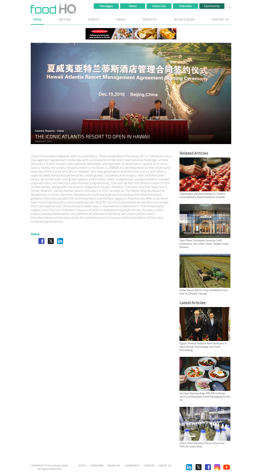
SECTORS (65, 19)
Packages (106, 6)
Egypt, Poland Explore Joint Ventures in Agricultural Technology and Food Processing (203, 347)
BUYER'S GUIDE (184, 19)
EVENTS (93, 19)
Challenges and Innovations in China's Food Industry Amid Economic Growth (202, 195)
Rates (133, 6)
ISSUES (121, 19)
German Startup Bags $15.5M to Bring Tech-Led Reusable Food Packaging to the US (204, 397)
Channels (185, 6)
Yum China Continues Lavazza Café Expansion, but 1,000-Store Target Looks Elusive (204, 244)
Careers (149, 465)
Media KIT (114, 465)
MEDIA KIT (150, 19)
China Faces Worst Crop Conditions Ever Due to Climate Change (203, 292)
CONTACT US (220, 19)
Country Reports (45, 131)
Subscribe (159, 6)
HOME (37, 19)
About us (165, 465)
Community (212, 6)
